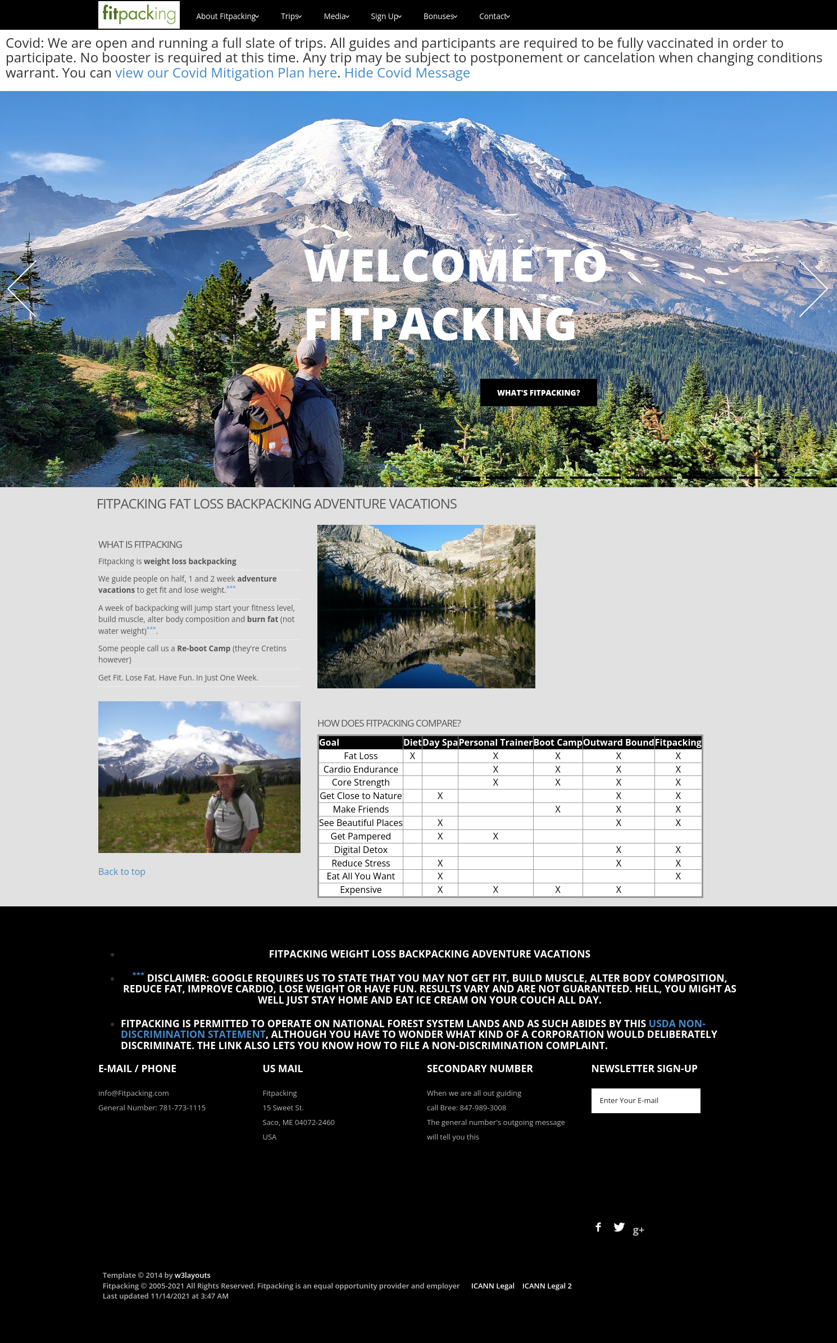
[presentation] (677, 1159)
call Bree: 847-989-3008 (466, 1107)
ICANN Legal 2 (547, 1286)
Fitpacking (280, 1093)
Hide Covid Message (407, 72)
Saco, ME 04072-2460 (299, 1122)
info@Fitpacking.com (133, 1093)
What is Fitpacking (140, 544)
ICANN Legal (493, 1286)
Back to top (121, 871)
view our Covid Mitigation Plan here (226, 72)
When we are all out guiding (474, 1093)
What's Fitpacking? (538, 392)
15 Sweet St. (283, 1107)
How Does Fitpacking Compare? (389, 722)
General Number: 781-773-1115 (152, 1107)
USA (270, 1137)
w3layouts (193, 1275)
